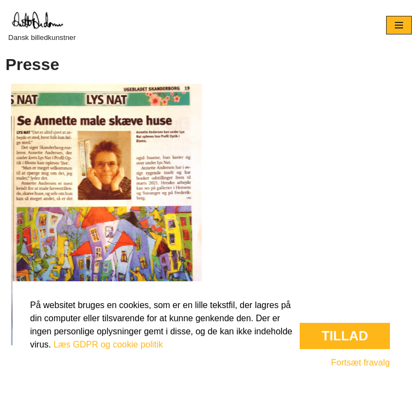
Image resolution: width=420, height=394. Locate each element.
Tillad (345, 335)
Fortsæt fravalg (360, 362)
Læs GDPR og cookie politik (108, 344)
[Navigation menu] (399, 25)
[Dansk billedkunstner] (42, 25)
